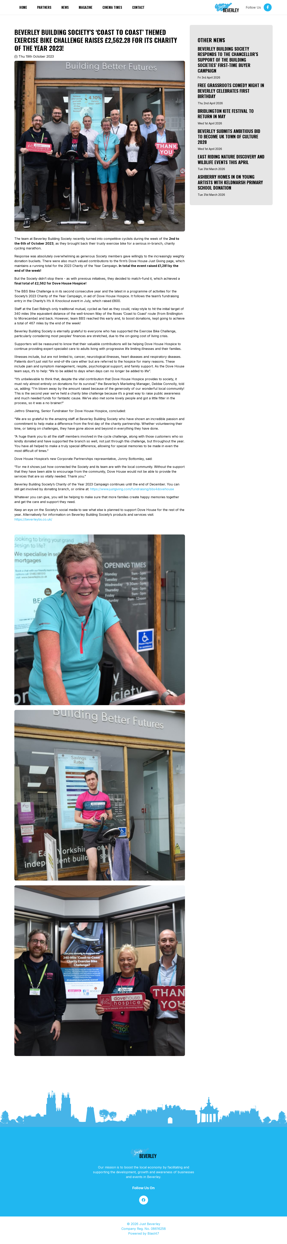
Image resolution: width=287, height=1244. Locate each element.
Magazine (85, 7)
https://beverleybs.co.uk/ (33, 519)
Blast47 (153, 1233)
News (65, 7)
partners (44, 7)
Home (23, 7)
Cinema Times (112, 7)
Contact (138, 7)
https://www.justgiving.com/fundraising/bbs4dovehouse (132, 489)
